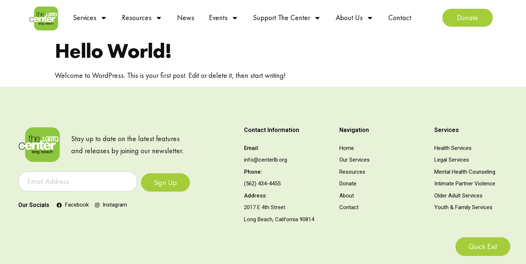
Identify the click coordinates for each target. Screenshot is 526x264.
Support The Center (287, 18)
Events (224, 18)
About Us (355, 18)
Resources (142, 18)
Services (90, 18)
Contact (399, 17)
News (185, 17)
